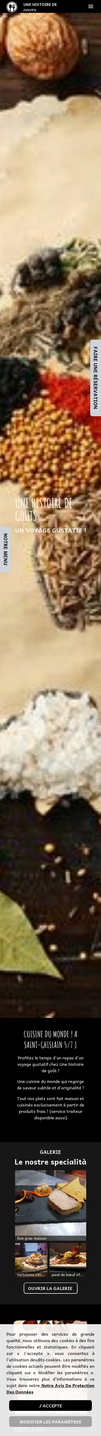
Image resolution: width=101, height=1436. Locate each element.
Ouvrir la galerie (50, 1288)
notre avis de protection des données (50, 1388)
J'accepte (50, 1405)
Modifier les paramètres (50, 1421)
